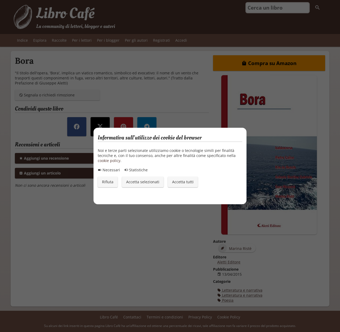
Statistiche (136, 169)
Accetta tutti (183, 181)
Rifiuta (107, 181)
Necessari (109, 169)
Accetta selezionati (142, 181)
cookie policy (109, 160)
